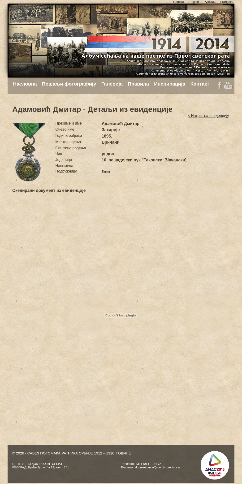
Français (226, 2)
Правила (138, 83)
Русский (210, 2)
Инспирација (169, 83)
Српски (178, 2)
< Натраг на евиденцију (208, 116)
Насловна (25, 83)
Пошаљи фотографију (69, 83)
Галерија (112, 83)
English (193, 2)
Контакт (199, 83)
